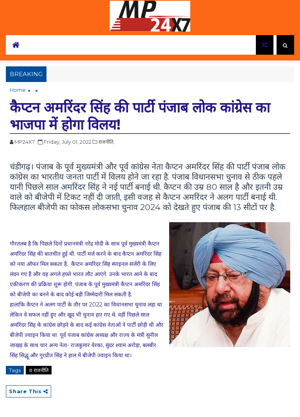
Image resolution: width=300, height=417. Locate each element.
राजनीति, (106, 142)
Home (18, 90)
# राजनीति (38, 370)
